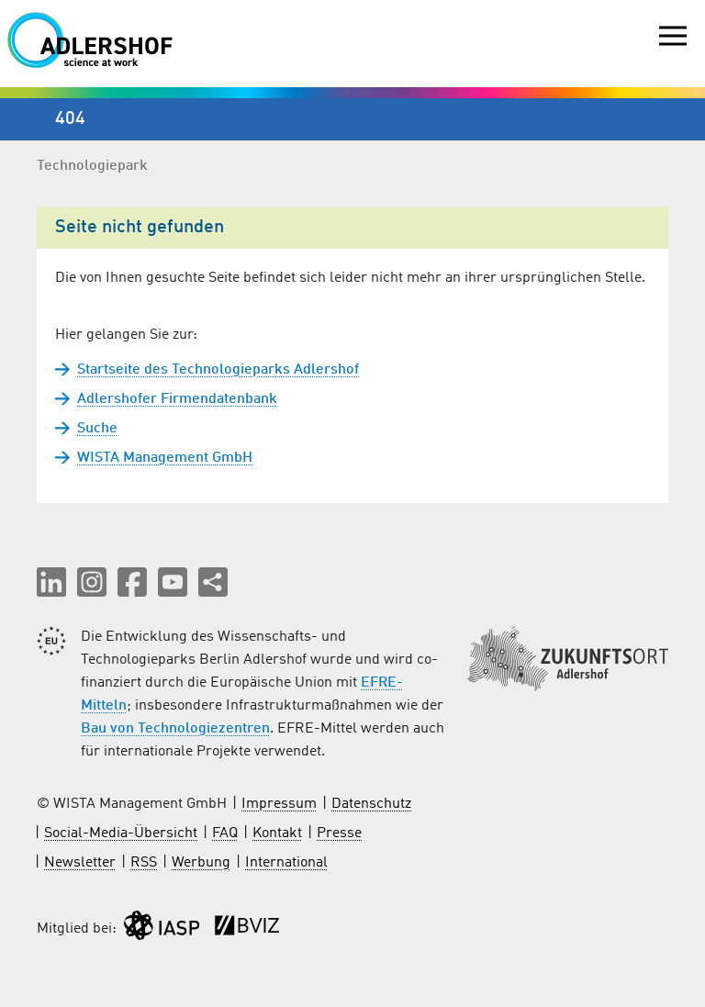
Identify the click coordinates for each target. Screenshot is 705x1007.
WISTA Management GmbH (164, 458)
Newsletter (80, 863)
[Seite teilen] (213, 582)
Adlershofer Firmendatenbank (177, 399)
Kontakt (277, 833)
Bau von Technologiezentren (175, 729)
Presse (339, 833)
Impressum (279, 804)
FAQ (225, 833)
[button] (51, 582)
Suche (97, 428)
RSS (143, 863)
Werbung (201, 863)
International (286, 863)
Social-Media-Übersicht (120, 833)
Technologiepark (92, 166)
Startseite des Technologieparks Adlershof (218, 370)
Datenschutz (371, 804)
